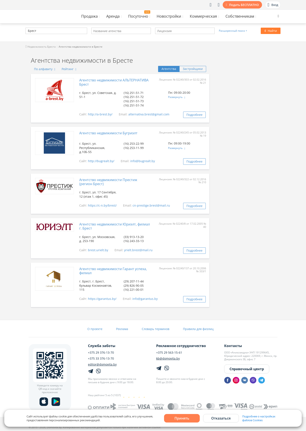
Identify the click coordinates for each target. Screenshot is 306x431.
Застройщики (193, 69)
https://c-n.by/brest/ (102, 205)
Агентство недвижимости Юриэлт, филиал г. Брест (114, 226)
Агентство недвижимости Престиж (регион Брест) (108, 181)
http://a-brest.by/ (100, 114)
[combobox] (56, 31)
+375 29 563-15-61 (169, 352)
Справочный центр (247, 369)
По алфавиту (44, 69)
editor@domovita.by (102, 364)
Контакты (233, 345)
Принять (181, 418)
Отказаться (221, 418)
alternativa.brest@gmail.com (148, 114)
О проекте (94, 329)
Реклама (122, 329)
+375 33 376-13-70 (101, 358)
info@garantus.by (145, 299)
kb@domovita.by (168, 358)
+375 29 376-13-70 (101, 352)
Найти (270, 31)
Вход (273, 5)
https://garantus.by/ (102, 299)
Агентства (169, 69)
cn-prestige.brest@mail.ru (151, 205)
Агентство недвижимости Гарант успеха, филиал (113, 271)
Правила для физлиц (198, 329)
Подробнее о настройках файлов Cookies (258, 418)
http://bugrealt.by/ (101, 161)
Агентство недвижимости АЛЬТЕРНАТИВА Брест (114, 82)
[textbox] (27, 31)
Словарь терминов (155, 329)
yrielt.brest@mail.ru (138, 250)
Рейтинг (69, 69)
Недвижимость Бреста (41, 46)
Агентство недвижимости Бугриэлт (108, 133)
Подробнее (194, 115)
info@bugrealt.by (142, 161)
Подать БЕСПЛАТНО (244, 5)
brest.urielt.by (98, 250)
